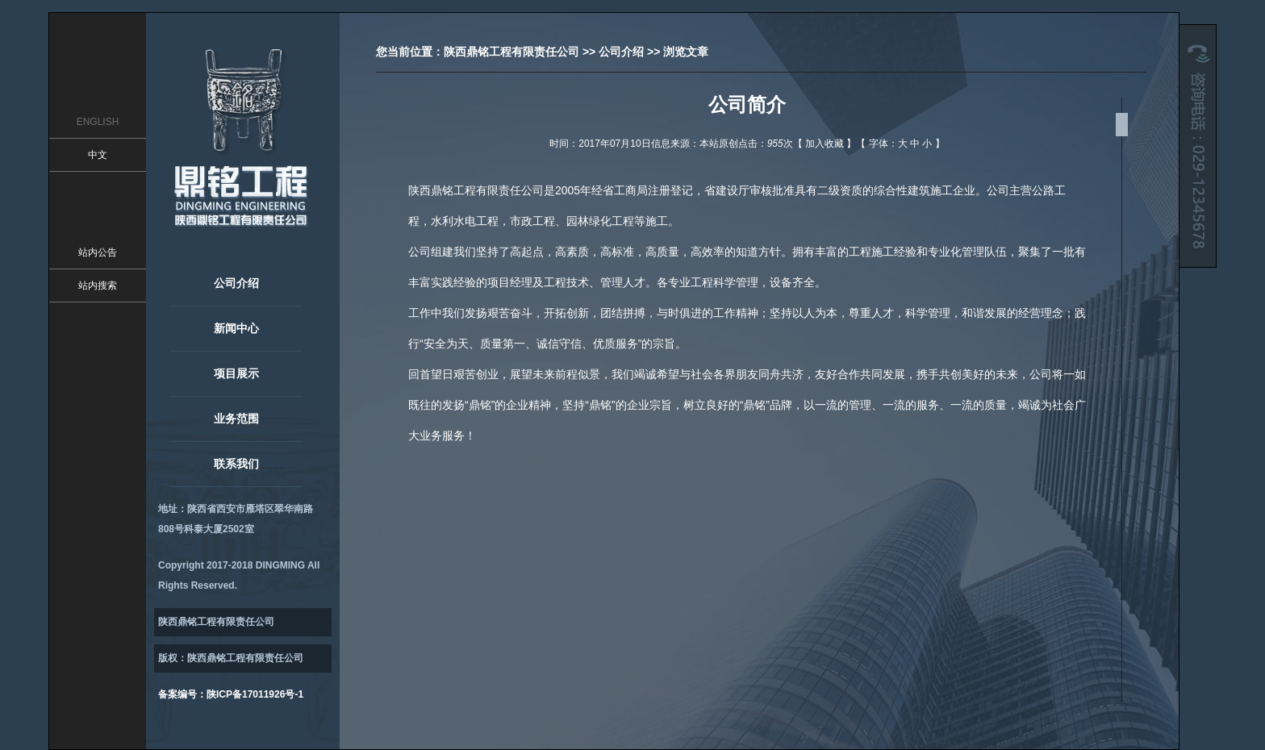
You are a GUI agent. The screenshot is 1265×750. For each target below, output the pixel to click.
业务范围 (236, 418)
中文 (97, 154)
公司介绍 (236, 283)
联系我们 (236, 463)
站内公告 (97, 252)
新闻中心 (236, 328)
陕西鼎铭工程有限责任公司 (511, 51)
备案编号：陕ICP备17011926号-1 (230, 694)
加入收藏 (824, 143)
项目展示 (236, 373)
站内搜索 (97, 285)
